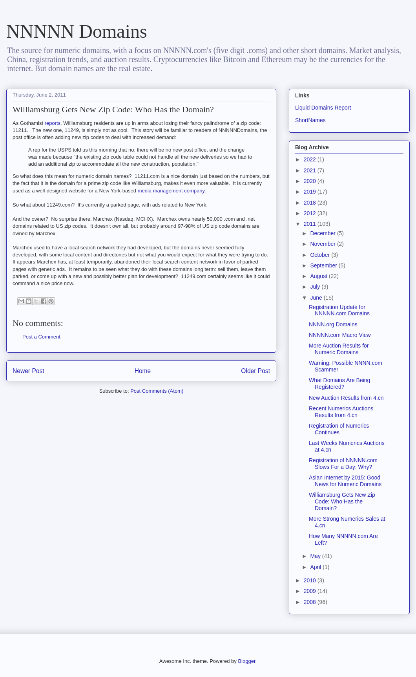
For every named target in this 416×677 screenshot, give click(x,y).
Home (143, 371)
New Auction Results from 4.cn (346, 398)
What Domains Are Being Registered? (339, 383)
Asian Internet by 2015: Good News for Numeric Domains (345, 480)
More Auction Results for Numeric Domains (339, 348)
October (320, 255)
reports (52, 123)
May (316, 556)
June (316, 298)
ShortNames (310, 120)
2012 (310, 213)
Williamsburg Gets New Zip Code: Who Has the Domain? (342, 501)
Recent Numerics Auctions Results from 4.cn (341, 411)
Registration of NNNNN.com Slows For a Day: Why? (343, 463)
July (315, 287)
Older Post (255, 371)
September (324, 265)
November (323, 244)
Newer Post (28, 371)
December (323, 233)
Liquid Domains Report (323, 107)
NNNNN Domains (76, 31)
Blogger (246, 661)
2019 (310, 191)
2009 (310, 591)
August (319, 276)
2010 (310, 580)
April (316, 567)
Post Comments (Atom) (156, 391)
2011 (310, 224)
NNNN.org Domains (333, 324)
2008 (310, 602)
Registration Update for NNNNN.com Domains (339, 310)
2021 (310, 170)
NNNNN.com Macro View (340, 335)
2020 (310, 181)
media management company (171, 191)
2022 (310, 159)
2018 (310, 202)
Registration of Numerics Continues (339, 429)
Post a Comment (41, 337)
